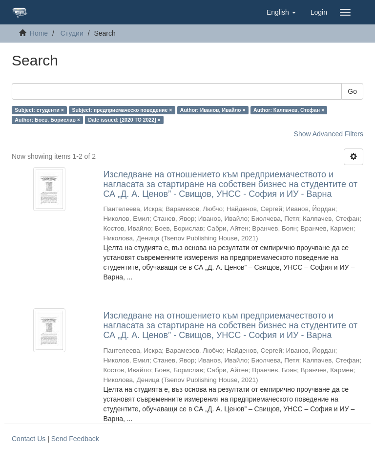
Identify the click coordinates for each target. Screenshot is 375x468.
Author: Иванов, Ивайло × (213, 110)
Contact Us (28, 439)
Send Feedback (75, 439)
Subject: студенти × (39, 110)
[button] (281, 12)
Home (39, 33)
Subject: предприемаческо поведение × (122, 110)
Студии (72, 33)
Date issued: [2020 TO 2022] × (124, 120)
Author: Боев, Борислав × (47, 120)
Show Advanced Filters (328, 134)
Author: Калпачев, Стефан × (288, 110)
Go (352, 91)
